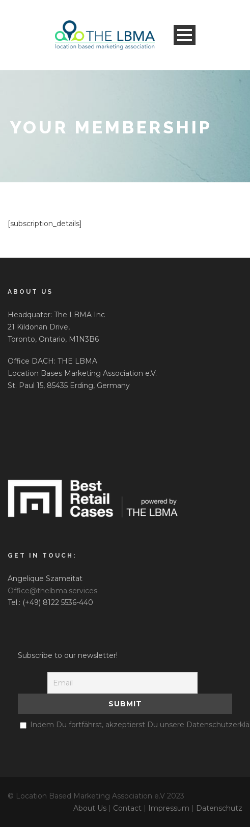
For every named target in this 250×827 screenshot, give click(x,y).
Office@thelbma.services (52, 590)
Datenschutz (219, 808)
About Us (89, 808)
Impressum (168, 808)
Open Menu (185, 35)
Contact (127, 808)
